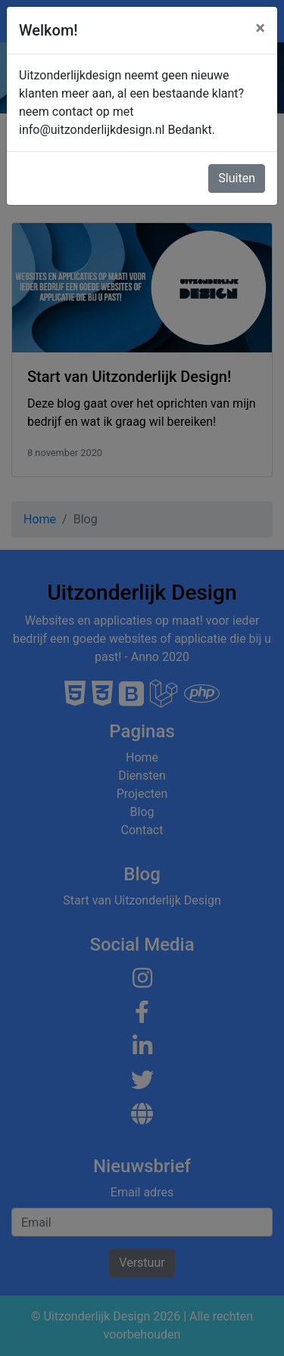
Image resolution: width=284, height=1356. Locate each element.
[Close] (260, 28)
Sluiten (236, 178)
